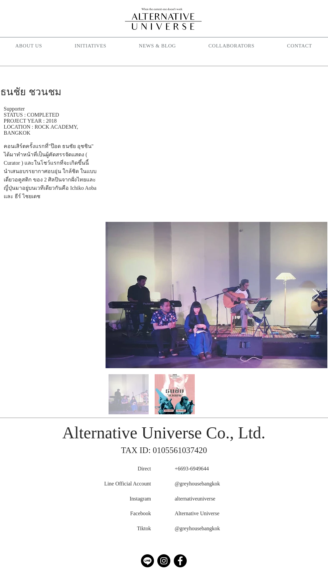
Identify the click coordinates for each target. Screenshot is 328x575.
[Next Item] (316, 295)
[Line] (147, 560)
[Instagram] (163, 560)
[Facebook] (180, 560)
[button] (90, 46)
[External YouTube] (217, 148)
